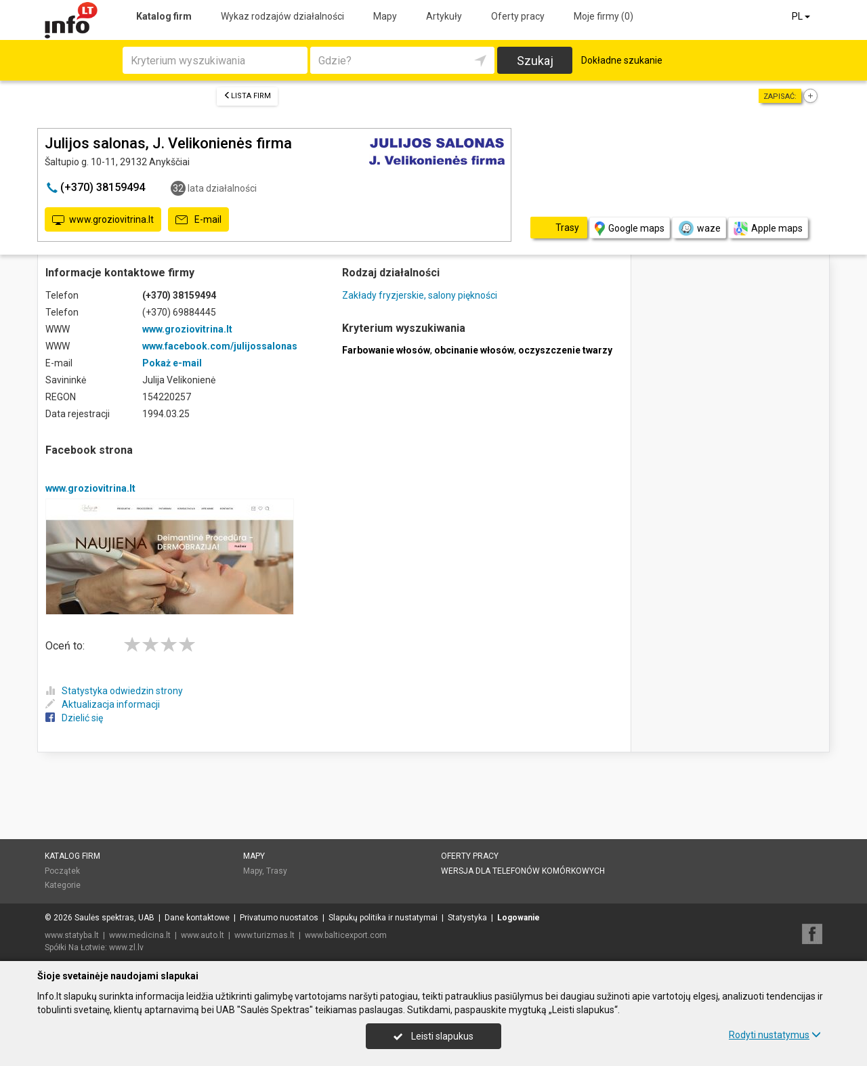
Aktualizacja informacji (102, 704)
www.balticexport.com (346, 935)
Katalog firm (164, 16)
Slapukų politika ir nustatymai (383, 917)
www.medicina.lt (140, 935)
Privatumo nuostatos (279, 917)
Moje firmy (603, 16)
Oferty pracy (518, 16)
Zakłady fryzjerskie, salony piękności (419, 295)
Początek (62, 871)
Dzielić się (74, 717)
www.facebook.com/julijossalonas (219, 346)
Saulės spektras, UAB (114, 917)
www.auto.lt (202, 935)
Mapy (385, 16)
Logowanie (518, 917)
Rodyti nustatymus (775, 1034)
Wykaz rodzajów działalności (282, 16)
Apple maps (768, 228)
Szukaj (535, 61)
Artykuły (444, 16)
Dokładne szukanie (621, 60)
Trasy (276, 871)
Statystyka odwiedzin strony (114, 690)
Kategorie (63, 885)
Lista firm (247, 95)
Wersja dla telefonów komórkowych (523, 871)
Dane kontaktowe (197, 917)
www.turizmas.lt (264, 935)
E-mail (198, 220)
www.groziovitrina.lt (103, 220)
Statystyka (467, 917)
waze (699, 228)
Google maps (629, 228)
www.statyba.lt (72, 935)
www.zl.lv (126, 947)
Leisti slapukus (433, 1036)
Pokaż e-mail (172, 363)
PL (802, 16)
